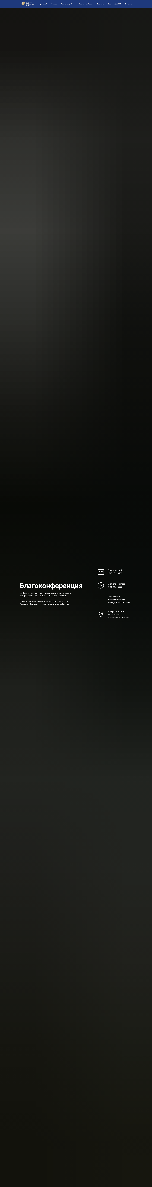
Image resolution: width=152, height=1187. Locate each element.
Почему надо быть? (68, 4)
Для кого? (43, 4)
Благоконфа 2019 (114, 4)
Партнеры (100, 4)
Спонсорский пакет (86, 4)
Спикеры (54, 4)
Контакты (128, 4)
